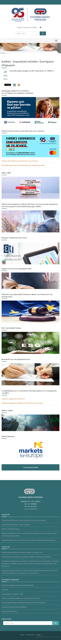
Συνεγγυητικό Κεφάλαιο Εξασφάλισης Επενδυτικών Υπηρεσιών (24, 603)
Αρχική (19, 27)
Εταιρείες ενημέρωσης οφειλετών (13, 399)
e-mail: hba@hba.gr (30, 509)
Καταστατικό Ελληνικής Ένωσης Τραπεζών (16, 525)
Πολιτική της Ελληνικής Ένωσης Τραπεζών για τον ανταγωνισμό (24, 520)
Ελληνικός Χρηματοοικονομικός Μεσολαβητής (17, 585)
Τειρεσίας (5, 590)
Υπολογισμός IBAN (30, 467)
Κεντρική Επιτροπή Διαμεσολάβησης (14, 607)
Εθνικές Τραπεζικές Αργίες (11, 529)
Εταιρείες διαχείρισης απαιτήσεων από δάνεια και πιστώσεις (22, 403)
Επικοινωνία (27, 27)
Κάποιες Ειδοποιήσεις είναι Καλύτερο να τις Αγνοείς (20, 161)
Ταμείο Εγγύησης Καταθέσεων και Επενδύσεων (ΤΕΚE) (21, 598)
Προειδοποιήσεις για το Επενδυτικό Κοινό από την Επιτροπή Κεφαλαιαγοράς (28, 540)
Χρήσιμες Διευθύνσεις (9, 611)
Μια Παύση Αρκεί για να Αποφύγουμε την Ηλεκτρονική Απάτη (23, 165)
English (34, 27)
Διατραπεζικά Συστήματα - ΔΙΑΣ (12, 594)
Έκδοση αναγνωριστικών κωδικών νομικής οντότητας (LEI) (22, 552)
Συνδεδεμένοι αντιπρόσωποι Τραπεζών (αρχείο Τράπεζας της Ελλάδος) (26, 557)
